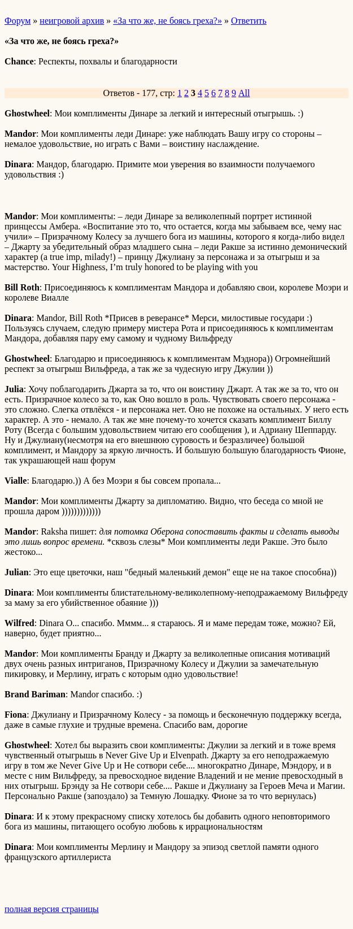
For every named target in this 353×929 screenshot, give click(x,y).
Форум (17, 20)
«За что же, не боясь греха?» (167, 20)
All (244, 93)
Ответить (249, 20)
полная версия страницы (52, 909)
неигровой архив (72, 20)
